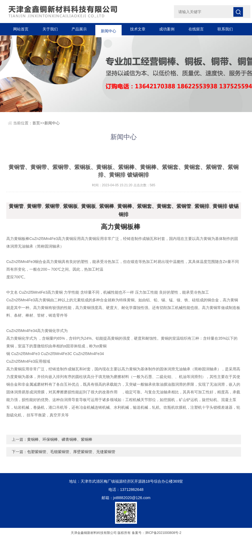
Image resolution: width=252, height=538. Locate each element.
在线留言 (196, 29)
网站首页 (20, 29)
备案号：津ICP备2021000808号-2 (156, 533)
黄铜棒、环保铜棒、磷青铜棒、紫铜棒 (59, 439)
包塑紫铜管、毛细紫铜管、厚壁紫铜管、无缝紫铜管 (71, 452)
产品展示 (79, 29)
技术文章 (137, 29)
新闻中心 (108, 29)
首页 (36, 123)
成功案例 (166, 29)
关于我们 (50, 29)
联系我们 (225, 29)
